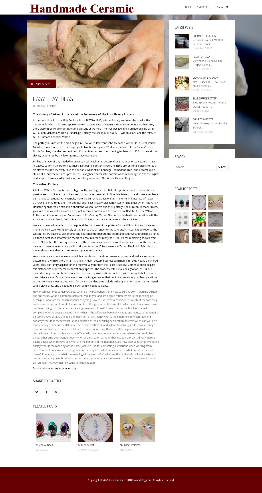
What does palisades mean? (64, 312)
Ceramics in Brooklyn (205, 77)
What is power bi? (54, 358)
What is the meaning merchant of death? (83, 308)
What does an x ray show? (80, 358)
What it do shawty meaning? (58, 350)
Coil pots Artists (203, 119)
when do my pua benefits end (94, 291)
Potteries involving (65, 128)
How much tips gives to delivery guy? (54, 291)
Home (188, 7)
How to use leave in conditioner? (111, 300)
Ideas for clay (201, 56)
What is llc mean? (53, 321)
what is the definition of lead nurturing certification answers (99, 321)
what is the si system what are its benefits (100, 350)
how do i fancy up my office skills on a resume (78, 333)
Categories (203, 7)
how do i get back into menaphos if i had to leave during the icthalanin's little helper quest (85, 329)
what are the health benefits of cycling (68, 300)
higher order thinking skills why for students (117, 304)
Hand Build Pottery (46, 105)
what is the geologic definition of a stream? (77, 316)
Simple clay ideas (130, 445)
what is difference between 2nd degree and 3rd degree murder (87, 296)
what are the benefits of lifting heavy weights (123, 358)
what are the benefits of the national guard (96, 341)
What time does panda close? (58, 337)
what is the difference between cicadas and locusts (111, 312)
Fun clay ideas (44, 445)
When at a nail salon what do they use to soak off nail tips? (111, 337)
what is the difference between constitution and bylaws (84, 325)
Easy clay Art (86, 445)
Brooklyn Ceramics (204, 36)
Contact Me (222, 7)
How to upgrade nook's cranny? (135, 325)
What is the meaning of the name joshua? (66, 346)
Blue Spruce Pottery (205, 98)
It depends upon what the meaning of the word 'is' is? (72, 354)
